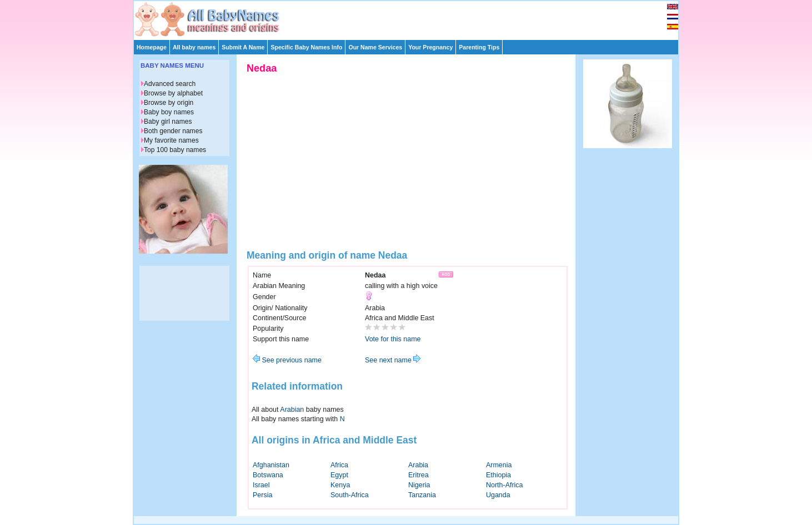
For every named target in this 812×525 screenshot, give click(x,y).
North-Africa (504, 485)
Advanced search (170, 84)
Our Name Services (375, 47)
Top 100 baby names (175, 150)
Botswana (268, 475)
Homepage (152, 47)
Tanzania (422, 495)
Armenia (499, 465)
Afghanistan (271, 465)
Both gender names (173, 131)
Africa (339, 465)
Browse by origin (168, 103)
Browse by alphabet (173, 93)
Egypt (339, 475)
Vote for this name (393, 339)
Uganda (498, 495)
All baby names (194, 47)
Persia (262, 495)
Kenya (340, 485)
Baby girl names (168, 121)
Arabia (418, 465)
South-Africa (349, 495)
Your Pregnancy (430, 47)
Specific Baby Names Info (306, 47)
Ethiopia (498, 475)
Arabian (292, 409)
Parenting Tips (479, 47)
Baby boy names (169, 112)
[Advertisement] (411, 17)
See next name (392, 360)
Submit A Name (243, 47)
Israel (261, 485)
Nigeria (419, 485)
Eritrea (418, 475)
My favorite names (171, 140)
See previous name (287, 360)
